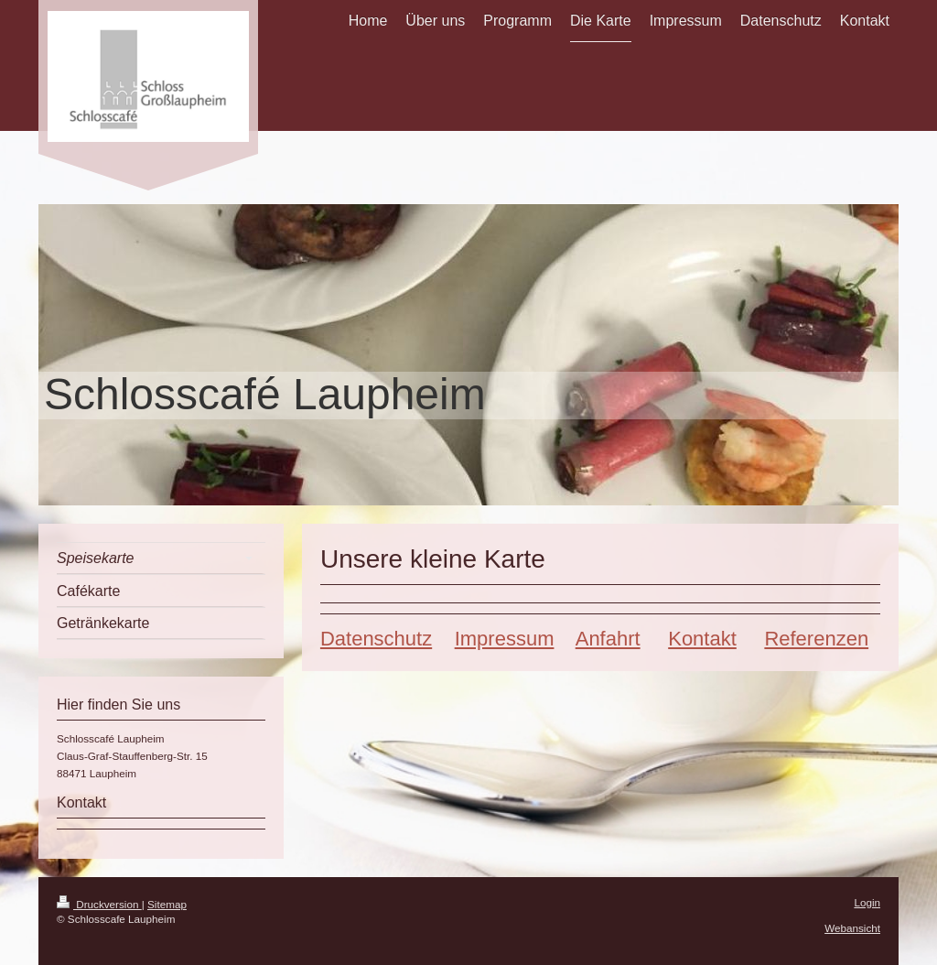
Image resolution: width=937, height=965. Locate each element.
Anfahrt (608, 638)
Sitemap (167, 904)
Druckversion (99, 904)
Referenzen (816, 638)
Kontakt (702, 638)
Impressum (505, 638)
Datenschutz (376, 638)
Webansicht (852, 928)
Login (867, 902)
